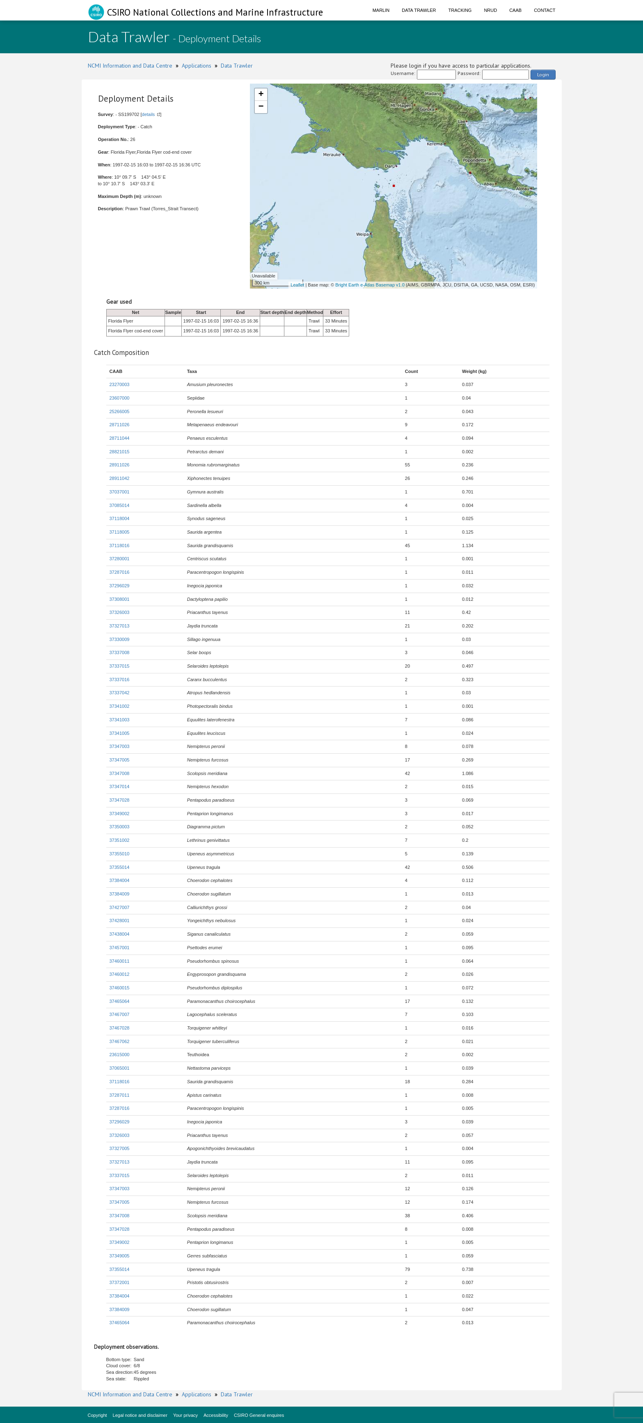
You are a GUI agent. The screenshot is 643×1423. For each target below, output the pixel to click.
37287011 (120, 1095)
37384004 (120, 880)
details (148, 114)
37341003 (120, 719)
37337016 (120, 679)
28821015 (120, 451)
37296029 (120, 585)
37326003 (120, 612)
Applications (196, 65)
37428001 (120, 920)
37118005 (120, 532)
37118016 (120, 545)
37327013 (120, 625)
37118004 (120, 518)
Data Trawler (419, 10)
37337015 (120, 666)
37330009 (120, 639)
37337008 (120, 652)
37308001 (120, 599)
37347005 (120, 759)
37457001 (120, 947)
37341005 (120, 733)
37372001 (120, 1282)
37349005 (120, 1255)
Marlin (381, 10)
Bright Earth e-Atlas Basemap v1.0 (370, 284)
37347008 (120, 773)
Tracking (460, 10)
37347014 (120, 786)
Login (543, 74)
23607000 (120, 398)
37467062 (120, 1041)
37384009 (120, 893)
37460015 (120, 987)
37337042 (120, 692)
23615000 (120, 1054)
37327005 (120, 1148)
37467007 (120, 1014)
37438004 (120, 934)
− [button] (260, 107)
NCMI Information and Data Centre (130, 65)
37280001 (120, 558)
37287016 (120, 572)
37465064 (120, 1001)
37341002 (120, 706)
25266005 (120, 411)
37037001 (120, 491)
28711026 (120, 424)
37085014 (120, 505)
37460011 (120, 961)
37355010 (120, 853)
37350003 (120, 826)
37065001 (120, 1068)
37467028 (120, 1027)
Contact (544, 10)
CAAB (515, 10)
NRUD (490, 10)
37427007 (120, 907)
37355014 (120, 867)
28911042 (120, 478)
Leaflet (297, 284)
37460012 (120, 974)
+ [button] (260, 95)
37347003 (120, 746)
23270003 (120, 384)
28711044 (120, 438)
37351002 (120, 840)
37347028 (120, 800)
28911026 (120, 464)
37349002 (120, 813)
